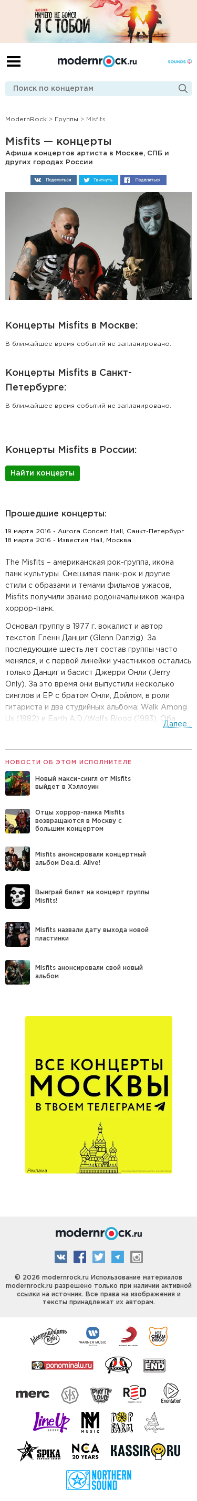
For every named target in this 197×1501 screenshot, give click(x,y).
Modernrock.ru (97, 61)
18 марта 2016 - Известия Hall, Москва (68, 540)
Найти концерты (43, 473)
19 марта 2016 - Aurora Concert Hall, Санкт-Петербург (94, 531)
